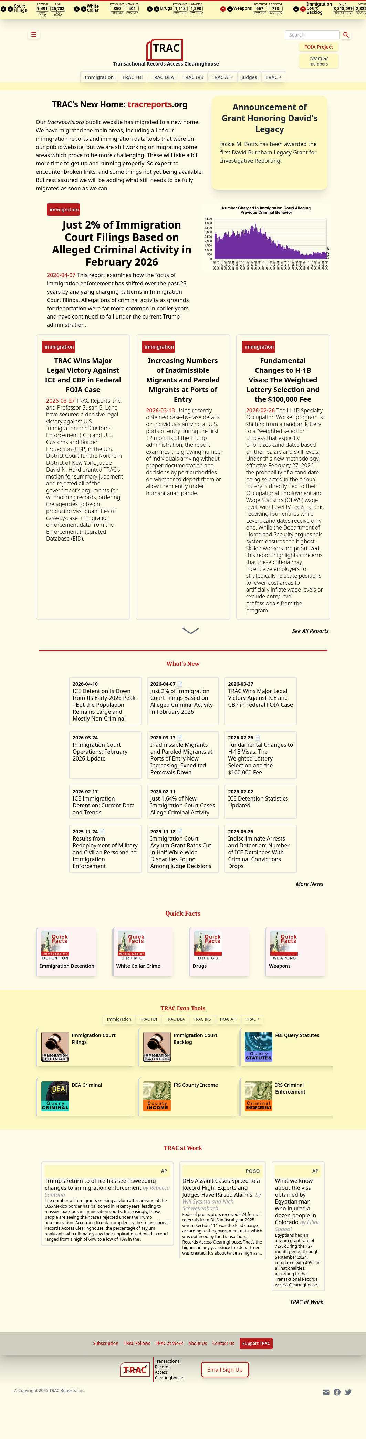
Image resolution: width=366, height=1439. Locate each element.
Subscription (105, 1343)
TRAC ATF (222, 77)
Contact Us (223, 1343)
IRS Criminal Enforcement (290, 1088)
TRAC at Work (306, 1302)
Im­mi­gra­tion (99, 77)
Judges (249, 77)
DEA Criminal (87, 1084)
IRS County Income (196, 1084)
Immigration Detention (67, 966)
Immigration (119, 1019)
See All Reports (310, 631)
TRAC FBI (132, 77)
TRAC (274, 77)
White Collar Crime (138, 966)
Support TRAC (256, 1343)
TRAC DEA (162, 77)
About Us (197, 1343)
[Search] (312, 34)
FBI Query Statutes (297, 1035)
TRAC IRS (192, 77)
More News (309, 884)
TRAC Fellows (137, 1343)
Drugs (200, 966)
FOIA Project (318, 46)
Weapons (280, 966)
